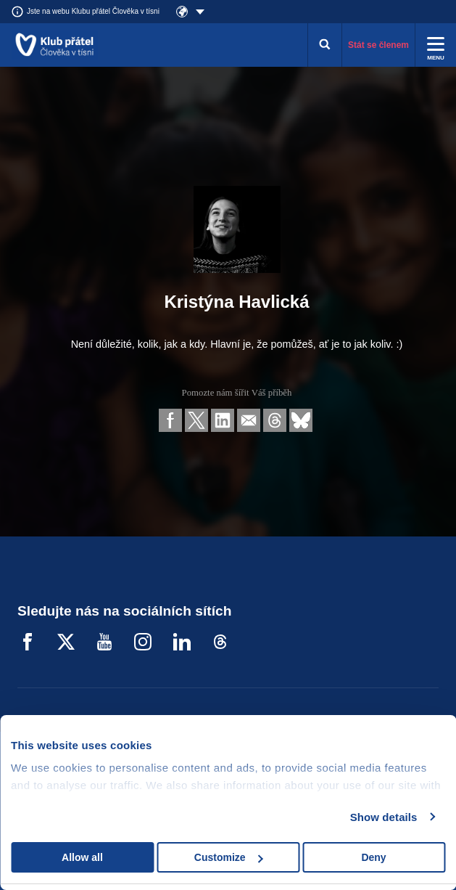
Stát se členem (378, 45)
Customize (228, 857)
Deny (373, 857)
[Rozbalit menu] (435, 45)
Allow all (82, 857)
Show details (384, 817)
